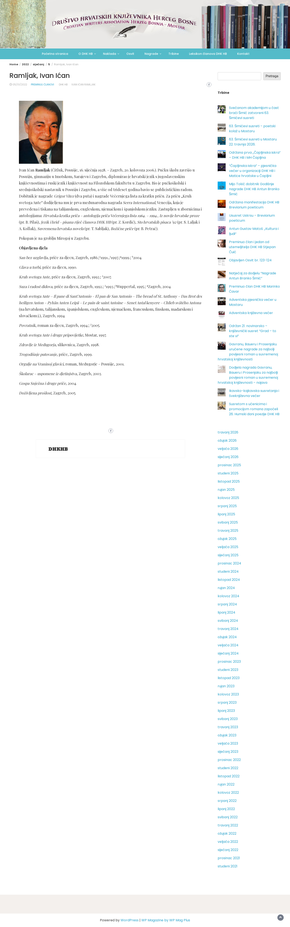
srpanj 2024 (227, 604)
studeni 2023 (228, 669)
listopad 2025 (229, 481)
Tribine (173, 54)
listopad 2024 (229, 579)
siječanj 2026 (228, 456)
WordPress (130, 920)
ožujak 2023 (227, 735)
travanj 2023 (228, 727)
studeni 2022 (228, 768)
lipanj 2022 (226, 809)
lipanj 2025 (226, 514)
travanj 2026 (228, 432)
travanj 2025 (228, 530)
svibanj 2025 (228, 522)
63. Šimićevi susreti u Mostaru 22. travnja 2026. (253, 142)
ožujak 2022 (227, 833)
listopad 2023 (229, 678)
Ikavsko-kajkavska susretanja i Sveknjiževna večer (254, 393)
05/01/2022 (20, 84)
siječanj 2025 (228, 555)
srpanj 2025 (227, 506)
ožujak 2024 (227, 637)
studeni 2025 (228, 473)
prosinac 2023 (229, 661)
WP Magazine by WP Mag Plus (165, 920)
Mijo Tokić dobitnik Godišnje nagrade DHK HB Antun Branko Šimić (254, 189)
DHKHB (58, 449)
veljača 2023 (228, 743)
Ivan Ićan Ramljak (83, 84)
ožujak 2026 (227, 440)
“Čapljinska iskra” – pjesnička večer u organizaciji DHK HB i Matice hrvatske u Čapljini (252, 170)
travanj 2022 (228, 825)
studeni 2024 (228, 571)
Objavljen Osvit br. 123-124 (250, 260)
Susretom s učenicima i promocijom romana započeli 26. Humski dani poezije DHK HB (254, 409)
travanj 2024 (228, 628)
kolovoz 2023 (228, 694)
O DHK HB (85, 54)
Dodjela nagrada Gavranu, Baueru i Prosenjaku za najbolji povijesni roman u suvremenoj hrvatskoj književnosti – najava (248, 375)
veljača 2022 (228, 841)
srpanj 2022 (227, 800)
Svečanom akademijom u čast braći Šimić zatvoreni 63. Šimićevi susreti (254, 112)
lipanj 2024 (226, 612)
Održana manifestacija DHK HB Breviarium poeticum (254, 205)
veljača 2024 (228, 645)
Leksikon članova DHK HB (208, 54)
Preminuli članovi (42, 84)
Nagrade (151, 54)
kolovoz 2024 (228, 596)
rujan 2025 (226, 489)
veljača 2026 (228, 448)
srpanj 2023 (227, 702)
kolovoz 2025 (228, 497)
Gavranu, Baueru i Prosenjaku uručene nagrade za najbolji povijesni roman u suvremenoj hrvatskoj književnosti (248, 352)
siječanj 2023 (228, 751)
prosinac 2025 (229, 465)
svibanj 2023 (228, 718)
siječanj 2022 (228, 849)
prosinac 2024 (229, 563)
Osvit (130, 54)
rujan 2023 (226, 686)
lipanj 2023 (226, 710)
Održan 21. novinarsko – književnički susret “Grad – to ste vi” (252, 330)
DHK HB (63, 84)
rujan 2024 (226, 587)
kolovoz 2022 (228, 792)
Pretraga (272, 76)
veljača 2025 (228, 547)
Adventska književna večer (251, 312)
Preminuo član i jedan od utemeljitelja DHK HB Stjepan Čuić (252, 247)
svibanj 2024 (228, 620)
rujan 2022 (226, 784)
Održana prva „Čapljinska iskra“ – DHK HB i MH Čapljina (255, 155)
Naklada (109, 54)
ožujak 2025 (227, 538)
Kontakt (243, 54)
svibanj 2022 (228, 817)
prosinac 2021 (229, 858)
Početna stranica (55, 54)
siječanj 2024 (228, 653)
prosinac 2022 (229, 759)
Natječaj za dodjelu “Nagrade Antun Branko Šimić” (252, 276)
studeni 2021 (227, 866)
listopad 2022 (229, 776)
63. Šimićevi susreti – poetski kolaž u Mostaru (252, 129)
